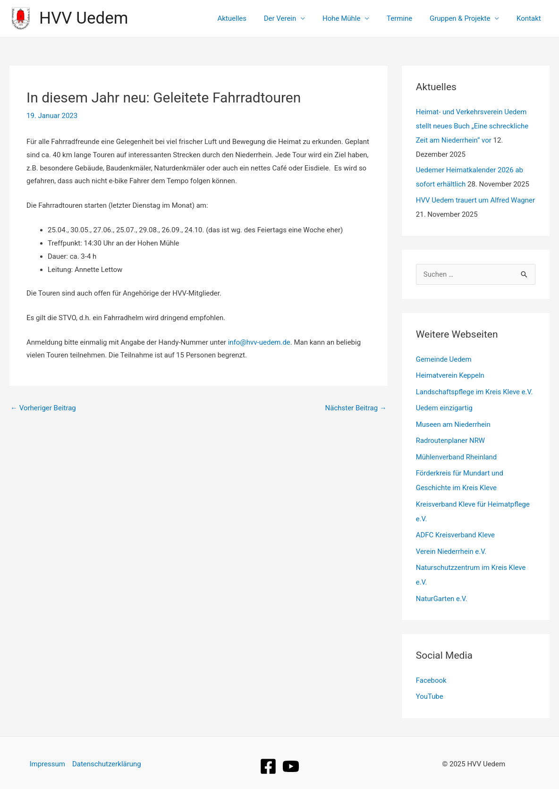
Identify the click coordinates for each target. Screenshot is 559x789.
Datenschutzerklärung (106, 757)
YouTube (429, 690)
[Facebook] (268, 759)
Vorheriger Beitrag (43, 408)
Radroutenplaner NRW (450, 438)
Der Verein (294, 18)
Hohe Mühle (352, 18)
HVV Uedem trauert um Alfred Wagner (475, 200)
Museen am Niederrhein (453, 423)
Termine (407, 18)
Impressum (47, 757)
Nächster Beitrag (355, 408)
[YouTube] (290, 759)
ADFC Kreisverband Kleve (455, 530)
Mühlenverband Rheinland (457, 454)
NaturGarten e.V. (442, 593)
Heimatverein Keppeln (450, 375)
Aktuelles (249, 18)
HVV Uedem (83, 18)
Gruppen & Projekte (464, 18)
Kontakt (530, 18)
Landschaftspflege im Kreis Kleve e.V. (475, 391)
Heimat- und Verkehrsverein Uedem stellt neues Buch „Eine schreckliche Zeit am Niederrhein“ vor (472, 126)
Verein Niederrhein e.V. (451, 547)
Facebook (431, 674)
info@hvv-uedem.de (259, 342)
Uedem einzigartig (444, 407)
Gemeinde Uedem (444, 359)
